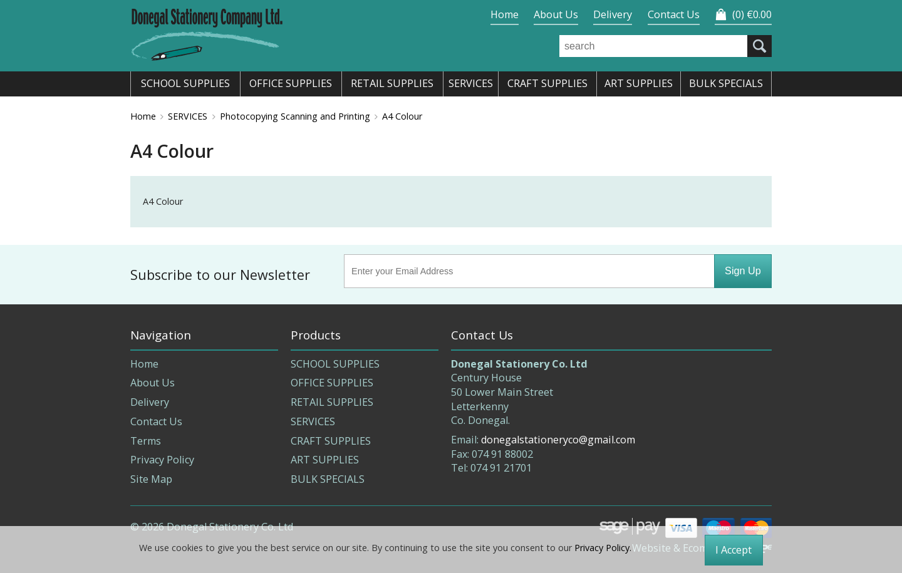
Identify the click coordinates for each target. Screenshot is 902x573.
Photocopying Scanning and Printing (295, 116)
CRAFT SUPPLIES (331, 441)
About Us (556, 14)
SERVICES (187, 116)
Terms (145, 441)
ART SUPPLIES (325, 460)
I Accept (733, 550)
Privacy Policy (162, 460)
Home (504, 14)
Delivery (612, 14)
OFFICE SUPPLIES (332, 383)
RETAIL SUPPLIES (332, 402)
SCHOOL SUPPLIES (335, 364)
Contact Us (674, 14)
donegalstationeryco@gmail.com (558, 440)
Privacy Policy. (602, 548)
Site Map (151, 479)
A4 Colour (402, 116)
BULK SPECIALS (328, 479)
